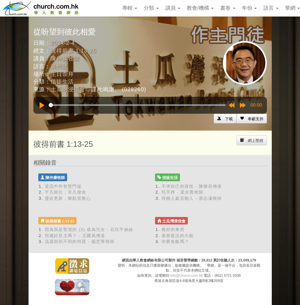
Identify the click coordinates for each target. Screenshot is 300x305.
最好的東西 (173, 229)
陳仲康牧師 (65, 59)
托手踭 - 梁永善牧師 (183, 192)
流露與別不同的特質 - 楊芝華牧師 (80, 241)
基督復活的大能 (178, 235)
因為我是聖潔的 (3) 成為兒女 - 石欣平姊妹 (89, 229)
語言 (270, 8)
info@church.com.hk (186, 275)
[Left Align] (251, 118)
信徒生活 (62, 82)
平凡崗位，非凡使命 (66, 192)
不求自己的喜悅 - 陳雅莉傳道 (192, 186)
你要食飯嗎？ (175, 241)
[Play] (42, 105)
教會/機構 (200, 8)
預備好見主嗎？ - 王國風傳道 (75, 235)
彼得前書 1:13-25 (73, 51)
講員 (172, 8)
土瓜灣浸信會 (68, 89)
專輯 (129, 8)
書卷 (227, 8)
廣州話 (59, 66)
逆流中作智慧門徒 (63, 186)
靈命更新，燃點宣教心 (68, 198)
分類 (151, 8)
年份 (249, 8)
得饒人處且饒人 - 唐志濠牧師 (192, 198)
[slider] (137, 105)
